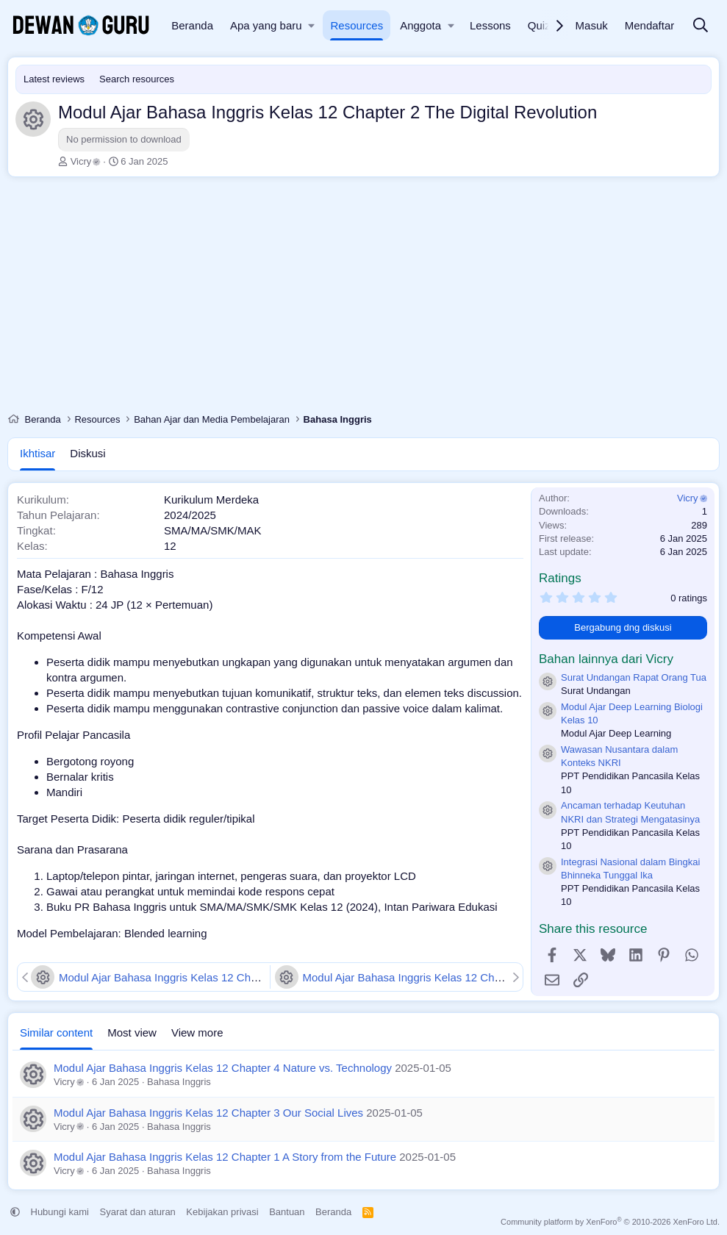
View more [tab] (197, 1032)
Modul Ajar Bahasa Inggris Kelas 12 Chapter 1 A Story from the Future (475, 977)
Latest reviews (54, 79)
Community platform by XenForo (610, 1221)
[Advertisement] (363, 298)
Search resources (136, 79)
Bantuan (286, 1211)
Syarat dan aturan (138, 1211)
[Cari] (700, 26)
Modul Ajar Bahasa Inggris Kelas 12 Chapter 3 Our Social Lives (215, 977)
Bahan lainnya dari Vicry (606, 659)
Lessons (490, 25)
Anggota (420, 25)
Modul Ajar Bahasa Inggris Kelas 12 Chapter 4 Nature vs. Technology (223, 1068)
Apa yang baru (266, 25)
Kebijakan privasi (222, 1211)
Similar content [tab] (56, 1032)
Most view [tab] (132, 1032)
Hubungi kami (60, 1211)
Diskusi (87, 453)
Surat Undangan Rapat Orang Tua (633, 677)
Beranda (192, 25)
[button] (312, 25)
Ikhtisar (37, 453)
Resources (356, 25)
